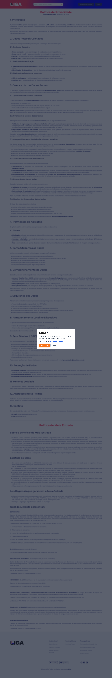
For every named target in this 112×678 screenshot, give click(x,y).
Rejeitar (54, 345)
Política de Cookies (56, 341)
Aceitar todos (44, 345)
